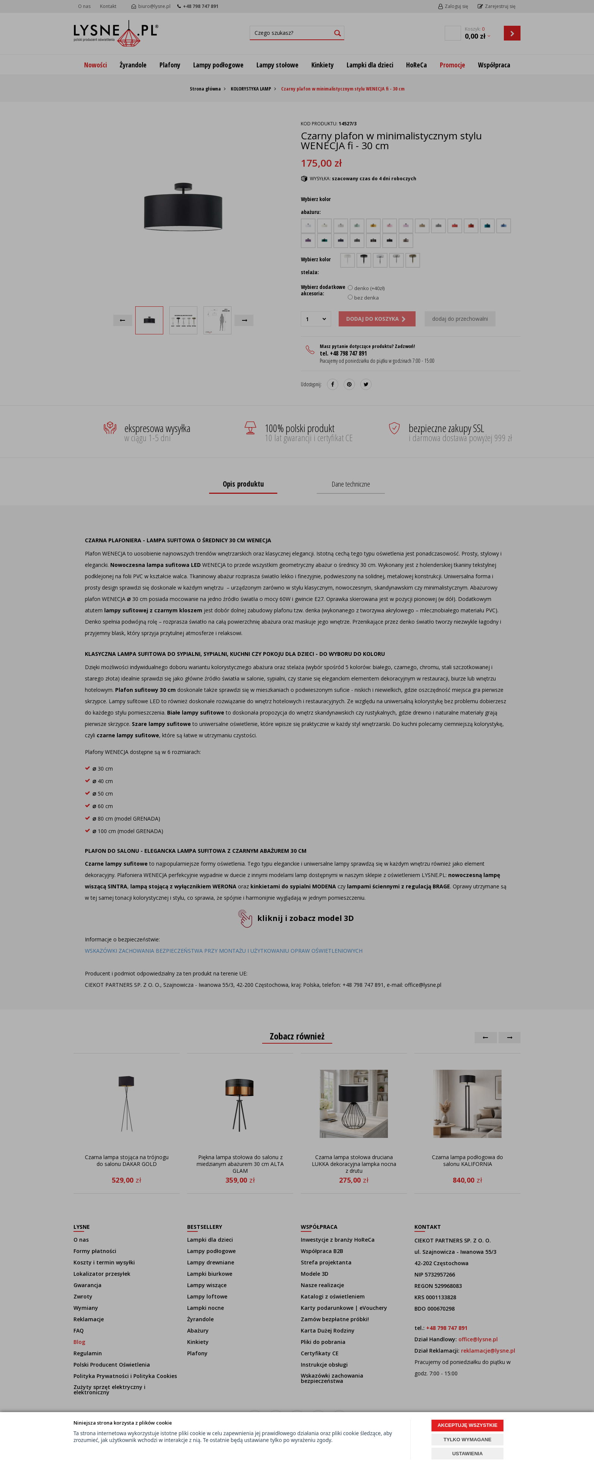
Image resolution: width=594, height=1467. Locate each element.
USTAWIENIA (467, 1453)
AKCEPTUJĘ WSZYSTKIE (467, 1425)
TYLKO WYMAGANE (467, 1439)
